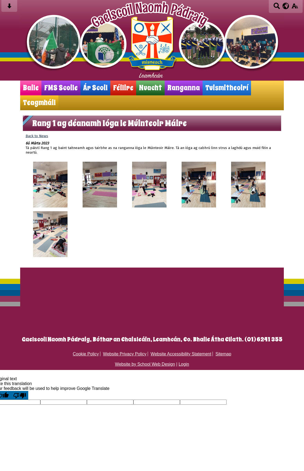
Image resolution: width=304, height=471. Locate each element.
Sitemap (223, 354)
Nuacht (150, 88)
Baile (31, 88)
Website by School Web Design (145, 364)
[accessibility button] (295, 7)
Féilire (123, 88)
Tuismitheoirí (226, 88)
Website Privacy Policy (125, 354)
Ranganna (183, 88)
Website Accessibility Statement (181, 354)
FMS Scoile (61, 88)
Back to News (37, 136)
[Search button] (277, 7)
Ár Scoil (95, 88)
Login (184, 364)
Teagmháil (39, 103)
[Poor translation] (19, 395)
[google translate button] (286, 6)
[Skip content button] (9, 7)
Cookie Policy (86, 354)
